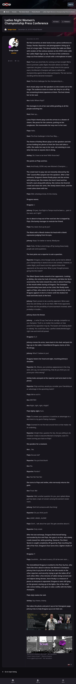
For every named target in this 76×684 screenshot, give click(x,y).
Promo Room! (37, 29)
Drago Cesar (13, 50)
